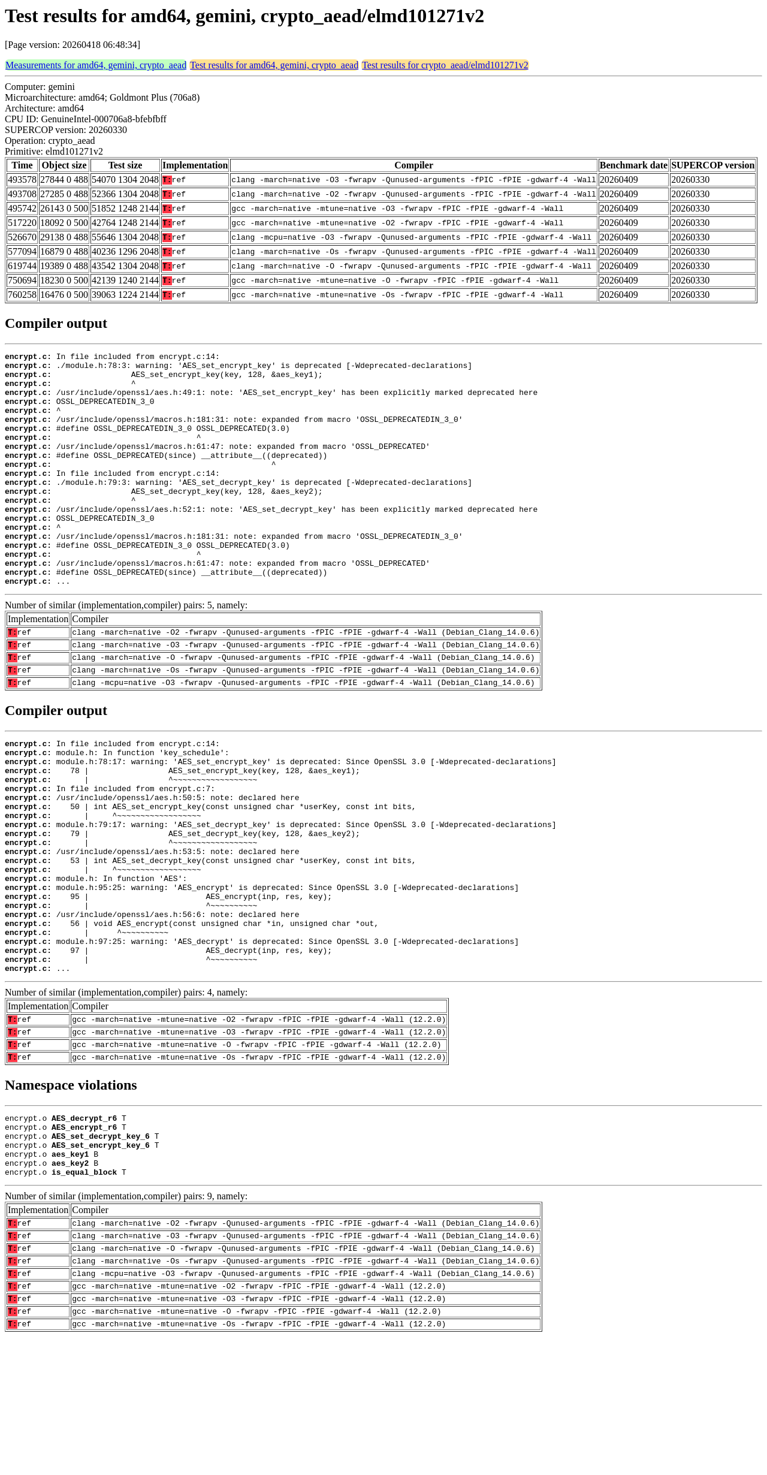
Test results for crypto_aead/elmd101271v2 (445, 65)
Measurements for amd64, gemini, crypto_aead (95, 65)
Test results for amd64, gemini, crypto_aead (274, 65)
